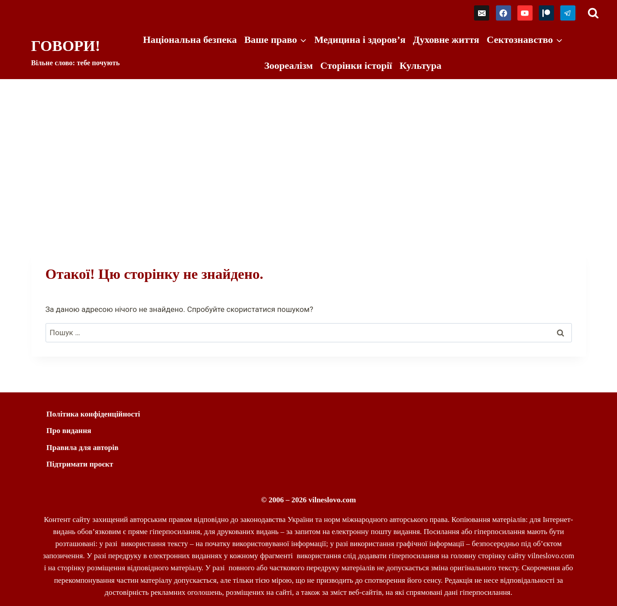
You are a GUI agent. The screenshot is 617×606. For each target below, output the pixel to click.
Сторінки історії (356, 65)
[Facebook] (503, 13)
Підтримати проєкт (79, 464)
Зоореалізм (288, 65)
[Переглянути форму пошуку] (593, 13)
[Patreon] (546, 13)
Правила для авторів (82, 447)
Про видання (68, 430)
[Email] (481, 13)
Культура (420, 65)
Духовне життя (446, 39)
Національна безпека (190, 39)
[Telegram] (567, 13)
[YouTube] (525, 13)
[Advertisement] (309, 146)
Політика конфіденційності (93, 414)
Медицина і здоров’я (359, 39)
